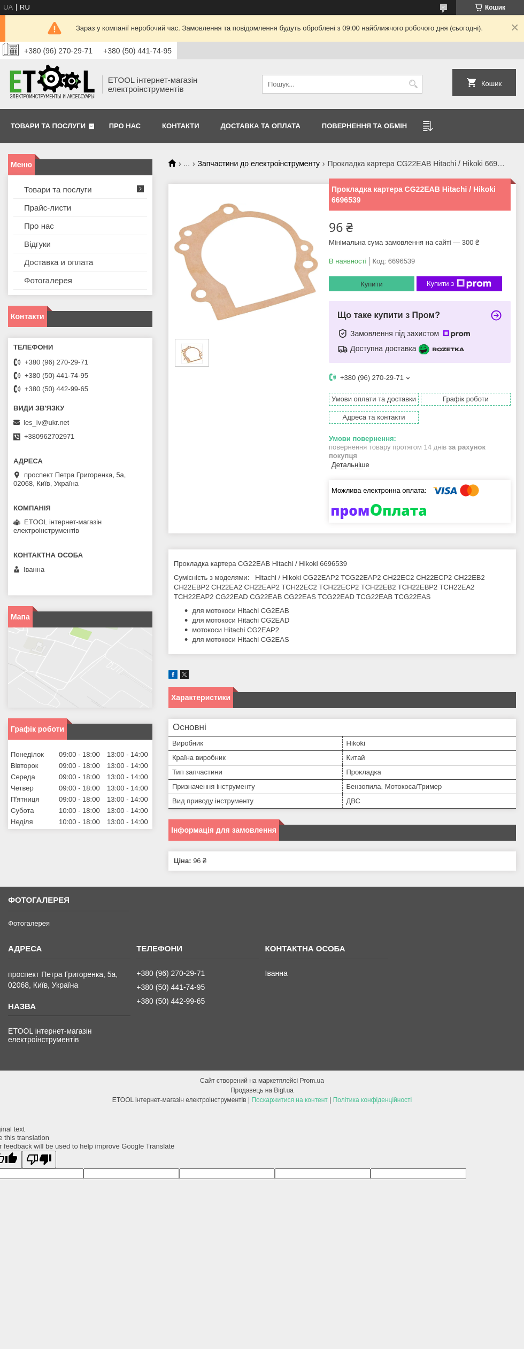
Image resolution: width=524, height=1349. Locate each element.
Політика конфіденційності (372, 1100)
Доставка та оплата (260, 126)
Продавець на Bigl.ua (262, 1090)
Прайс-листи (47, 207)
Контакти (180, 126)
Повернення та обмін (364, 126)
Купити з (459, 284)
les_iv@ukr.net (46, 422)
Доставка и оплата (58, 262)
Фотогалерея (48, 280)
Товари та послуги (48, 126)
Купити (371, 284)
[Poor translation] (39, 1159)
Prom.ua (312, 1080)
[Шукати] (413, 84)
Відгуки (37, 244)
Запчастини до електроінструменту (259, 163)
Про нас (125, 126)
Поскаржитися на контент (289, 1100)
